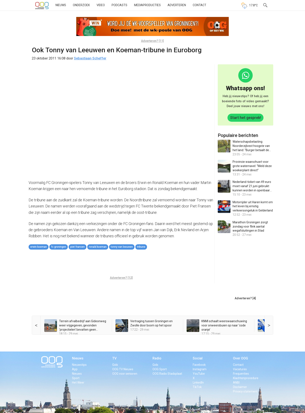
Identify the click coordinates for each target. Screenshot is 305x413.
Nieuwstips (79, 364)
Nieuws (60, 5)
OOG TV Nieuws (122, 369)
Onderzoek (81, 5)
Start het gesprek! (245, 117)
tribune (141, 246)
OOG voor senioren (124, 373)
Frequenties (241, 373)
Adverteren (177, 5)
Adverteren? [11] (152, 41)
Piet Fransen (77, 246)
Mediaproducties (147, 5)
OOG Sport (159, 369)
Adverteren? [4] (245, 298)
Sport (75, 378)
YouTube (199, 373)
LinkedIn (198, 382)
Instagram (200, 369)
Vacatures (240, 369)
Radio (156, 358)
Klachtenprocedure (245, 378)
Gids (115, 364)
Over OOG (240, 358)
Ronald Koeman (98, 246)
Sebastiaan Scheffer (90, 58)
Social (197, 358)
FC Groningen (58, 246)
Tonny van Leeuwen (122, 246)
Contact (199, 5)
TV (114, 358)
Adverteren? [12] (121, 277)
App (75, 369)
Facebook (199, 364)
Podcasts (119, 5)
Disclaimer (240, 387)
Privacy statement (245, 391)
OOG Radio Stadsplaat (167, 373)
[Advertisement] (121, 263)
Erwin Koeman (38, 246)
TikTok (197, 387)
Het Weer (78, 382)
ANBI (236, 382)
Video (101, 5)
